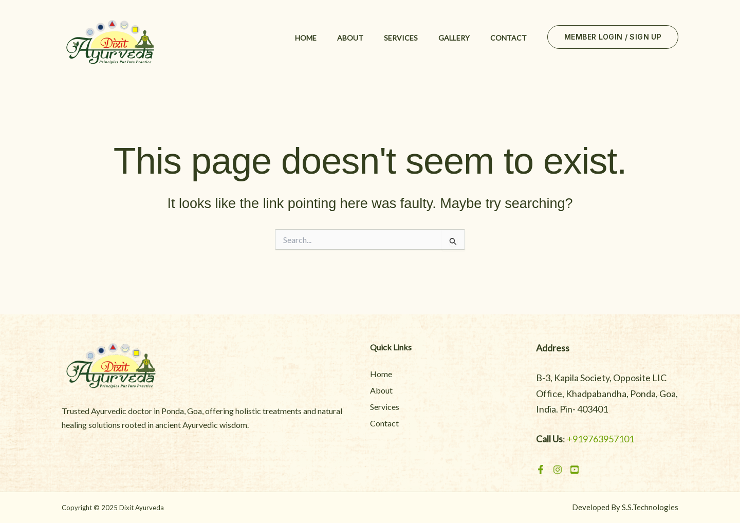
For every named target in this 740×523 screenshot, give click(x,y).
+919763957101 (600, 438)
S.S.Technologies (650, 507)
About (350, 37)
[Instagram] (557, 469)
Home (306, 37)
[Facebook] (540, 469)
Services (401, 37)
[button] (612, 37)
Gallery (454, 37)
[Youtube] (574, 469)
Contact (508, 37)
